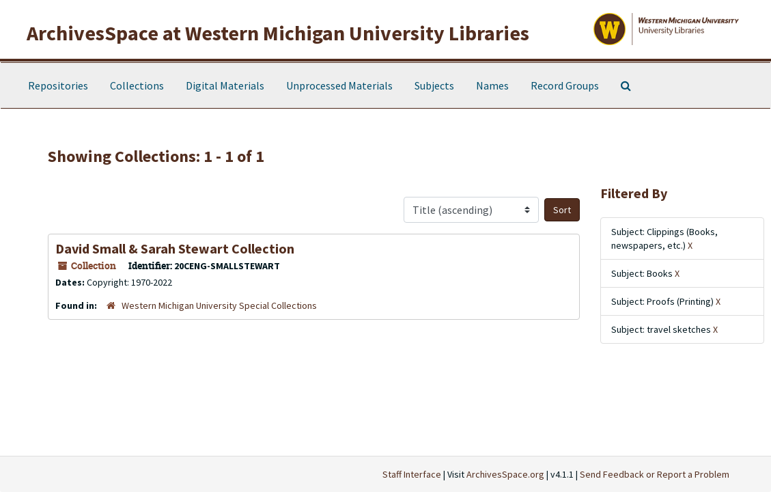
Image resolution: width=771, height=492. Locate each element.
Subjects (434, 85)
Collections (137, 85)
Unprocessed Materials (339, 85)
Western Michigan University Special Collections (219, 305)
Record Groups (565, 85)
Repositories (58, 85)
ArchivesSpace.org (505, 474)
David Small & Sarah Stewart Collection (174, 248)
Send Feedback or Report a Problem (654, 474)
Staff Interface (411, 474)
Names (492, 85)
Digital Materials (225, 85)
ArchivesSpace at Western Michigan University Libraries (278, 33)
